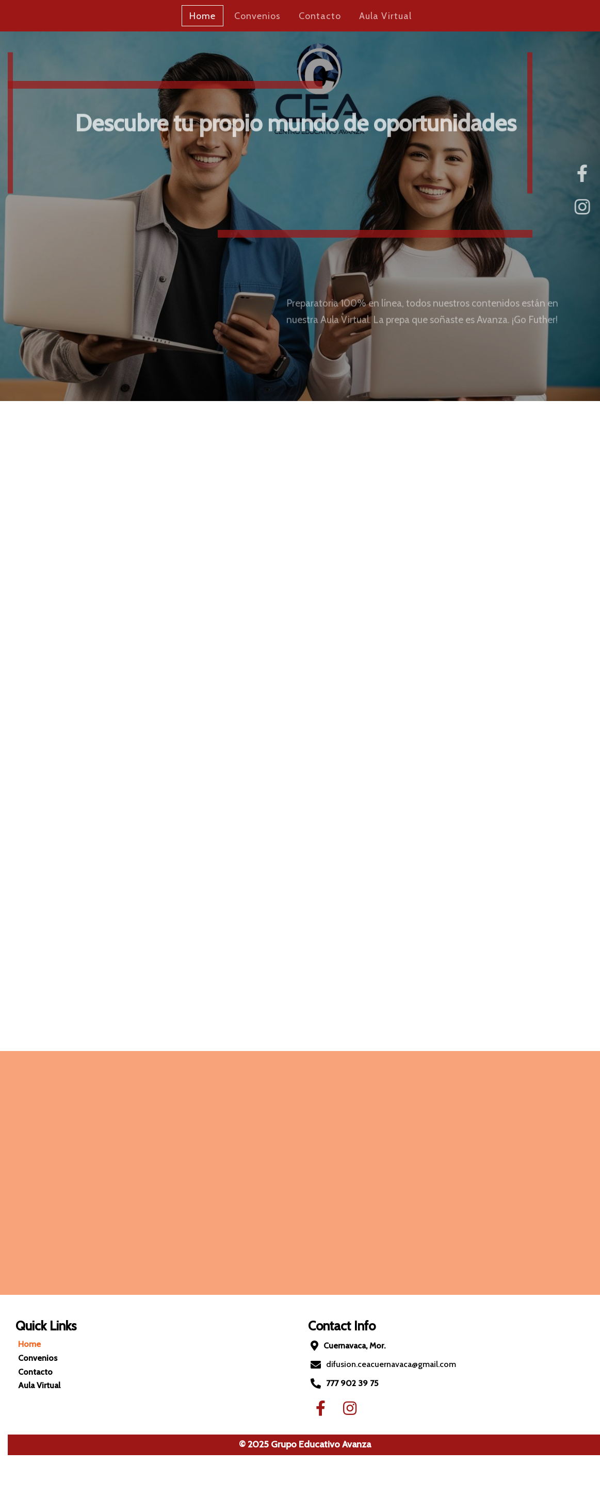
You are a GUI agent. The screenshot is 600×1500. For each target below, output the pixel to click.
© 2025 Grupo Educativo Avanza (294, 1444)
